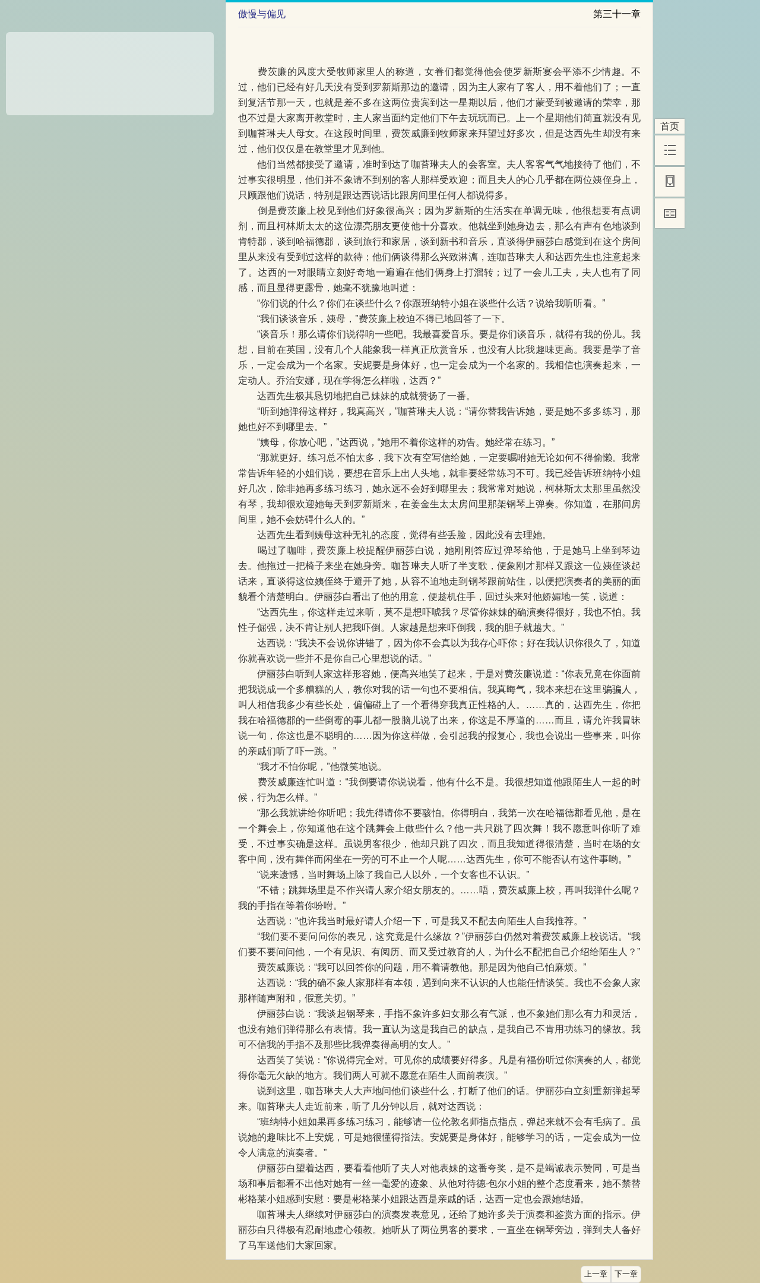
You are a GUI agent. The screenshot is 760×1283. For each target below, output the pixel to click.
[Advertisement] (110, 69)
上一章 (595, 1274)
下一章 (626, 1274)
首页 (669, 126)
